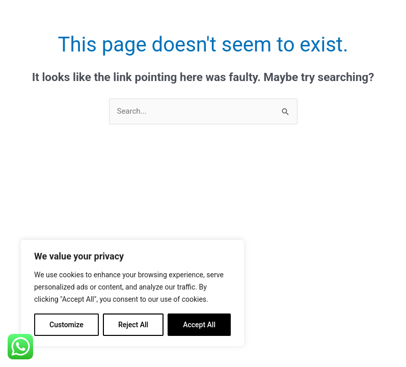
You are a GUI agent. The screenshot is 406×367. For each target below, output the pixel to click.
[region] (132, 293)
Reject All (133, 325)
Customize (66, 325)
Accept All (199, 325)
